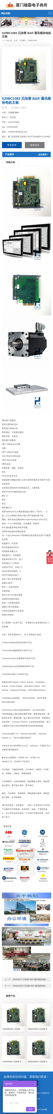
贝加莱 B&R (32, 41)
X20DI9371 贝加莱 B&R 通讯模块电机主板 (31, 979)
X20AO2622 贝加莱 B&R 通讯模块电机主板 (39, 1029)
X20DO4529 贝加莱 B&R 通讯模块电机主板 (32, 986)
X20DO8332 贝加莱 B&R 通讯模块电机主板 (39, 1061)
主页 (15, 41)
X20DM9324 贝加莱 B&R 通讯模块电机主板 (14, 1029)
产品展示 (22, 41)
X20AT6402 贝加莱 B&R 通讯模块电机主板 (14, 1061)
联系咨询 (11, 145)
